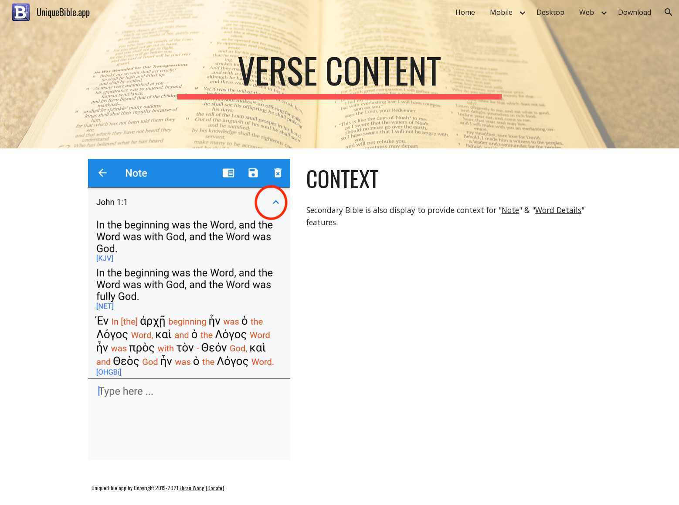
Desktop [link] (550, 12)
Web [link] (586, 12)
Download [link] (634, 12)
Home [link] (465, 12)
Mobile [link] (501, 12)
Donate (214, 487)
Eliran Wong (192, 487)
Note (510, 210)
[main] (339, 74)
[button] (668, 12)
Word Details (558, 210)
